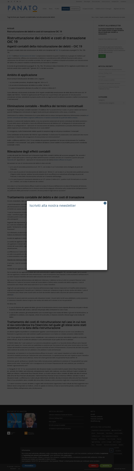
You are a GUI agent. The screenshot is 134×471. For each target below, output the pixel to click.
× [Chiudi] (105, 203)
